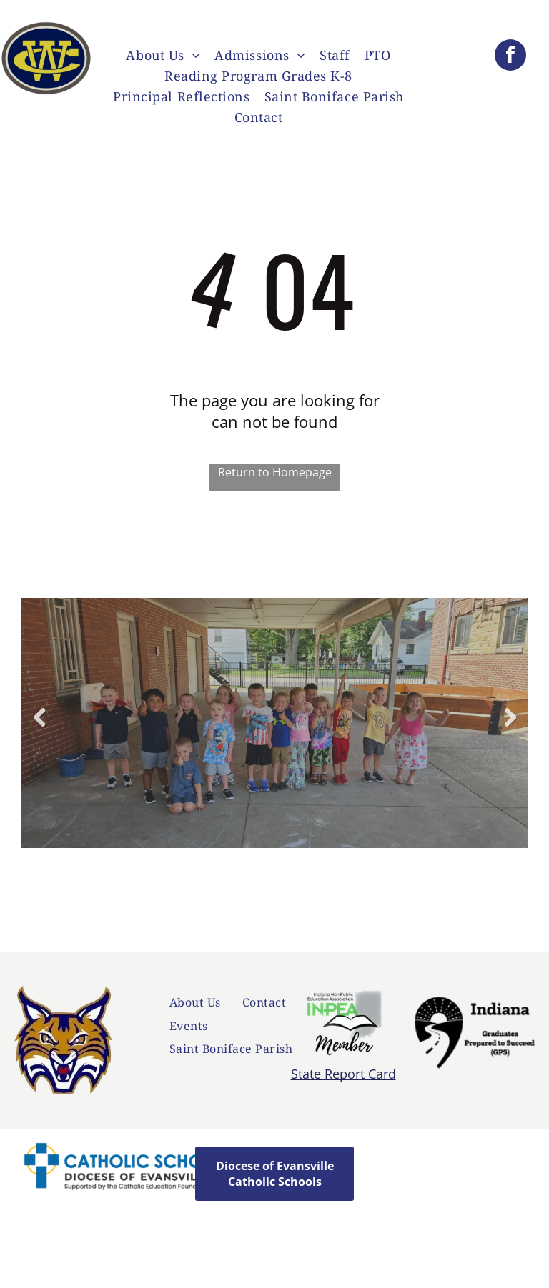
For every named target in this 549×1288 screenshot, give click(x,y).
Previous (39, 728)
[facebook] (510, 56)
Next (511, 728)
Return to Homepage (275, 472)
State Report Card (343, 1073)
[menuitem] (163, 56)
